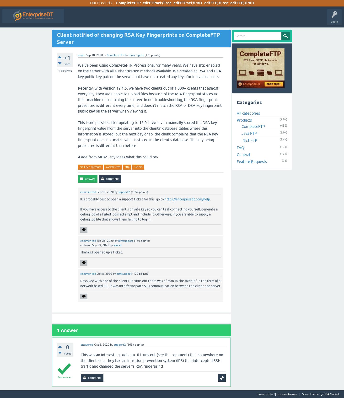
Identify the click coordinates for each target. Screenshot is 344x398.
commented (88, 192)
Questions (94, 19)
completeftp (113, 167)
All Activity (75, 19)
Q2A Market (331, 394)
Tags (147, 19)
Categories (164, 19)
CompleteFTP (128, 3)
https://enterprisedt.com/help (187, 199)
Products (244, 120)
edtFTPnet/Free (157, 3)
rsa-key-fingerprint (90, 167)
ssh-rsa (138, 167)
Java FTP (249, 133)
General (243, 154)
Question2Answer (285, 394)
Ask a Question (186, 19)
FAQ (240, 147)
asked (81, 55)
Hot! (110, 19)
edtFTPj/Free (216, 3)
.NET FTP (249, 140)
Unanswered (128, 19)
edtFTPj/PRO (242, 3)
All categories (248, 113)
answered (87, 344)
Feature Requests (252, 161)
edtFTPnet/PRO (187, 3)
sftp (127, 167)
